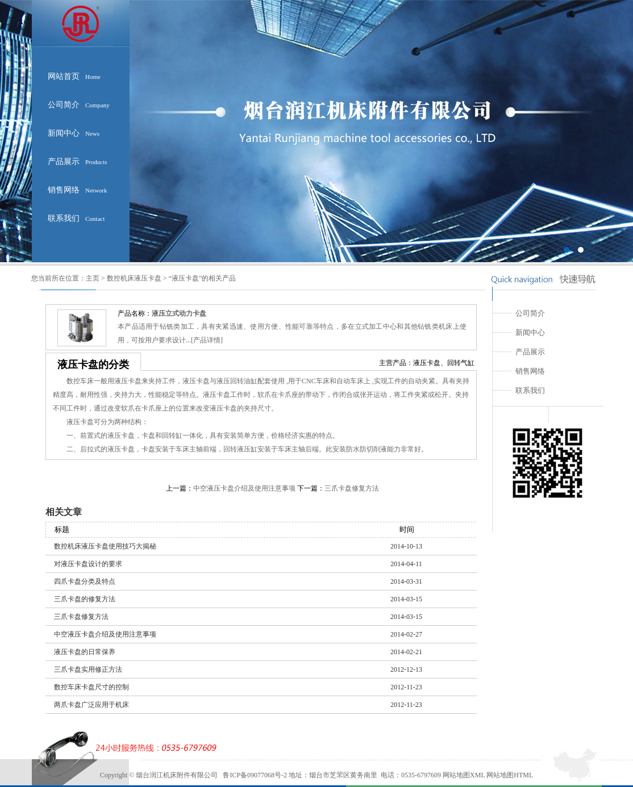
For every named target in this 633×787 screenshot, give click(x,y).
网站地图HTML (509, 775)
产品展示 (77, 161)
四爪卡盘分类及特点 (84, 581)
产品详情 (206, 340)
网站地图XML (464, 775)
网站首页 (74, 76)
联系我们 (76, 218)
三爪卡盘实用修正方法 (88, 669)
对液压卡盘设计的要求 (88, 564)
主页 (92, 278)
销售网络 (77, 190)
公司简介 (79, 105)
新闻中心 (73, 133)
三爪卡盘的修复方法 (84, 599)
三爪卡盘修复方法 (351, 488)
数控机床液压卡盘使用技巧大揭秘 (105, 546)
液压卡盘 (426, 363)
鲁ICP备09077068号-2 (255, 775)
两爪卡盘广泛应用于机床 (91, 705)
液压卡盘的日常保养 (84, 652)
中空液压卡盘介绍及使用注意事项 (244, 488)
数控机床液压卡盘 (134, 278)
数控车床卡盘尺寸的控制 (91, 687)
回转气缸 (460, 363)
